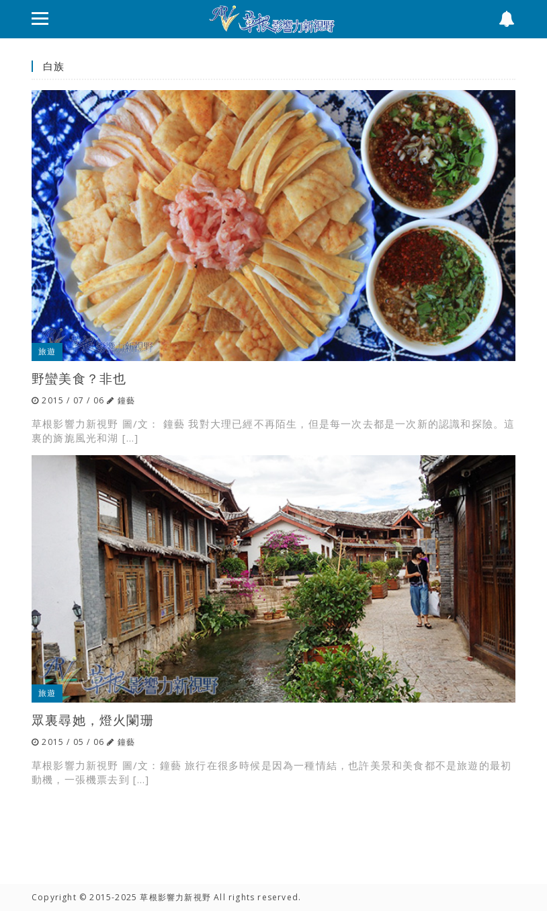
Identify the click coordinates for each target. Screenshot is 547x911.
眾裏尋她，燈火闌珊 (93, 720)
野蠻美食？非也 (79, 378)
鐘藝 (126, 400)
